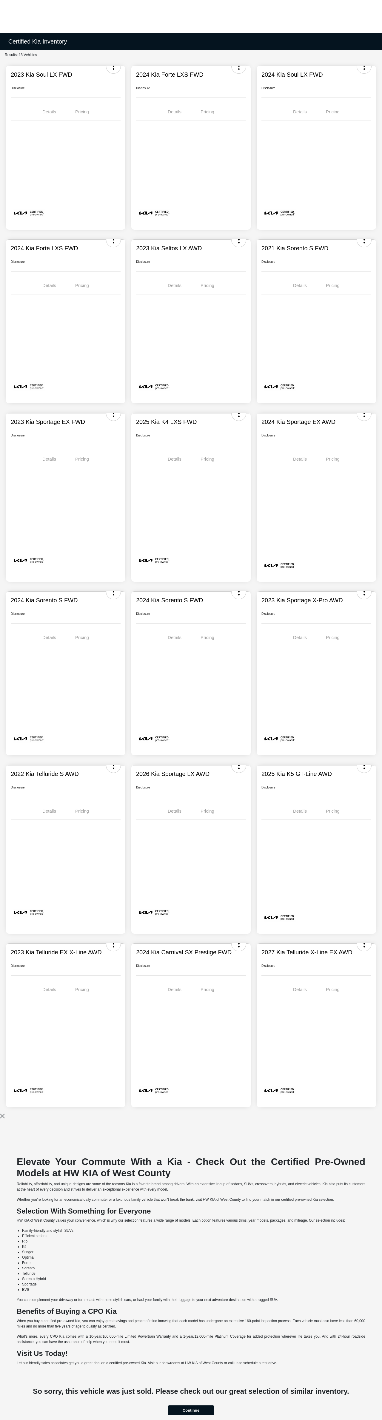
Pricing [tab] (82, 111)
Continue (191, 1410)
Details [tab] (49, 111)
